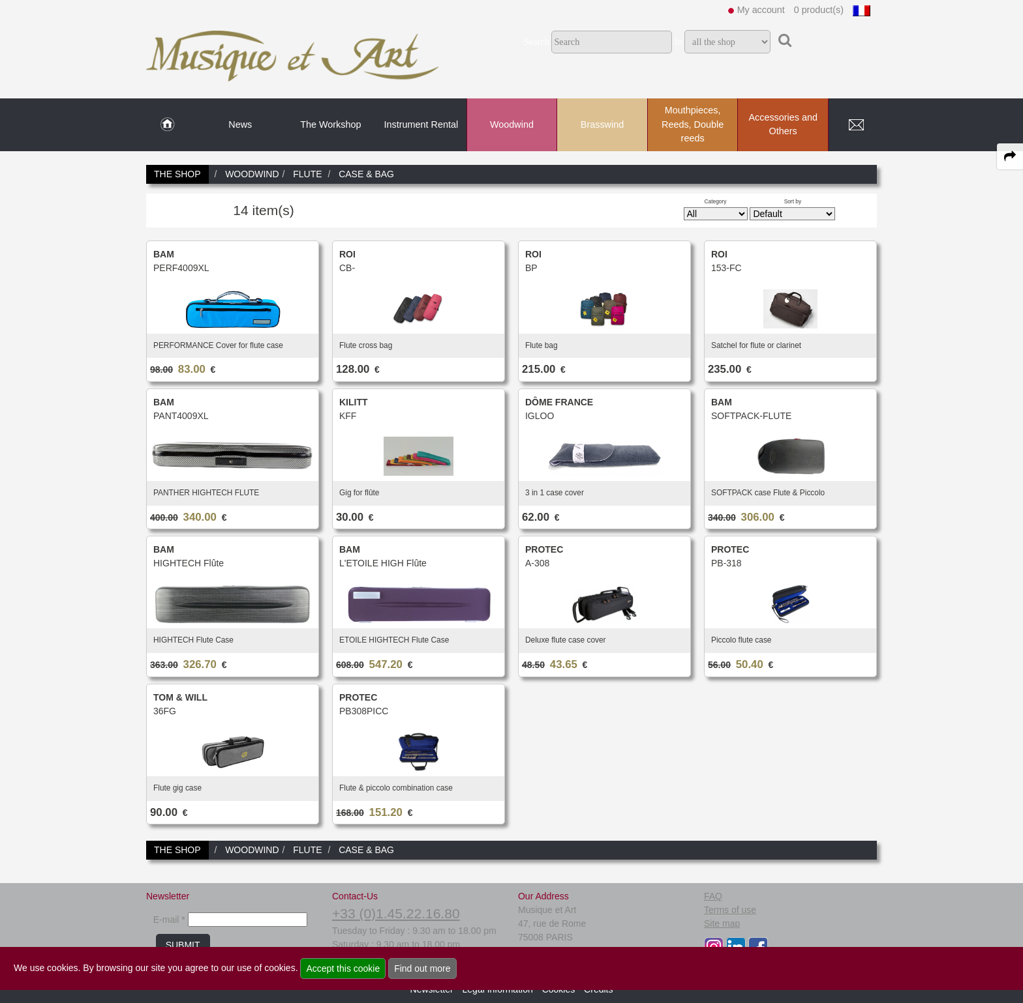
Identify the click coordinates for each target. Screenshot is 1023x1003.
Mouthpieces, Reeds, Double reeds (693, 124)
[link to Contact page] (856, 125)
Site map (722, 923)
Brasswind (602, 124)
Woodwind (512, 124)
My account (761, 10)
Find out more (422, 968)
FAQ (713, 896)
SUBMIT (183, 945)
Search (536, 41)
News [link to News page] (240, 124)
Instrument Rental (421, 124)
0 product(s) (819, 10)
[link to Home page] (167, 125)
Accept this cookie (343, 968)
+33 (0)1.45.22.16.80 (396, 913)
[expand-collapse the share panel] (1010, 156)
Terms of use (730, 910)
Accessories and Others (782, 124)
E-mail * (169, 919)
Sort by (793, 201)
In (678, 41)
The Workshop (330, 124)
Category (716, 201)
